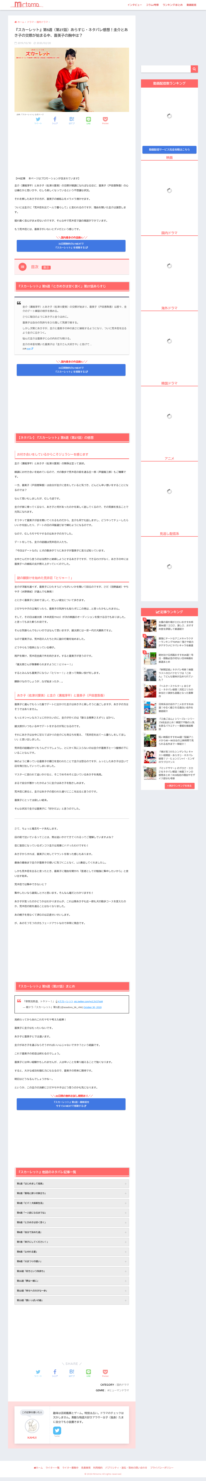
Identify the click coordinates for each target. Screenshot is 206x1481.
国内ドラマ (122, 1388)
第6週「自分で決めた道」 (30, 1234)
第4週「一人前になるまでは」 (33, 1214)
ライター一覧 (53, 1471)
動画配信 (191, 5)
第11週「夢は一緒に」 (29, 1284)
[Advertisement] (71, 153)
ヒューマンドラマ (118, 1394)
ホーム (38, 1471)
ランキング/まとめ (173, 5)
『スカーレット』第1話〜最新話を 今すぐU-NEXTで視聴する (71, 1104)
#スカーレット (66, 1001)
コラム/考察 (152, 5)
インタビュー (134, 5)
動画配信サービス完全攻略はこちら (169, 149)
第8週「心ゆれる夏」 (28, 1254)
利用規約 (98, 1471)
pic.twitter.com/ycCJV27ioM (90, 1001)
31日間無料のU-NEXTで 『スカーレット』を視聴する (70, 245)
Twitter (57, 1440)
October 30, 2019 (93, 1007)
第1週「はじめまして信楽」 (32, 1184)
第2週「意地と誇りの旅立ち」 (33, 1194)
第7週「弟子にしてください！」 (34, 1244)
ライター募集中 (70, 1471)
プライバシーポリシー (161, 1471)
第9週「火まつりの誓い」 (30, 1264)
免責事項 (86, 1471)
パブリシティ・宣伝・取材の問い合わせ (126, 1471)
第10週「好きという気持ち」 (32, 1274)
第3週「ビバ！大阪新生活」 (32, 1204)
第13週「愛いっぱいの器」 (31, 1304)
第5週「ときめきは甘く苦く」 (33, 1224)
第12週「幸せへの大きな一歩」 (33, 1294)
